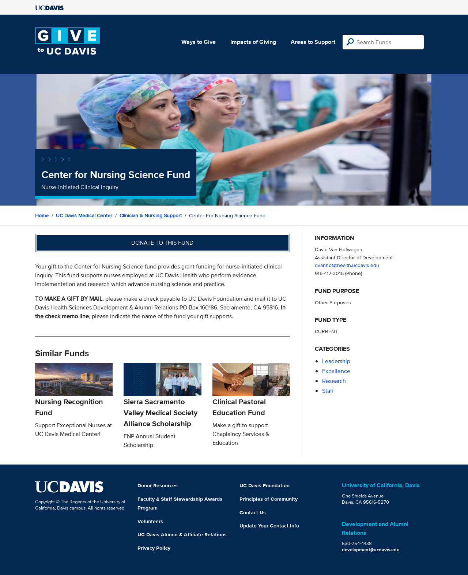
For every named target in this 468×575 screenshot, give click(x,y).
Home (42, 215)
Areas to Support (313, 42)
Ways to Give (198, 42)
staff (328, 391)
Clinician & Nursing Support (151, 215)
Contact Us (252, 512)
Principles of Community (268, 499)
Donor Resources (157, 485)
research (334, 381)
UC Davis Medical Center (84, 215)
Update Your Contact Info (269, 525)
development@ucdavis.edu (371, 549)
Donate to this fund (162, 242)
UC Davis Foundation (264, 485)
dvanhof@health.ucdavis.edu (347, 265)
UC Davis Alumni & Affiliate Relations (182, 534)
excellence (336, 371)
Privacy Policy (153, 548)
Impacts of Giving (253, 42)
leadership (336, 361)
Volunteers (150, 521)
